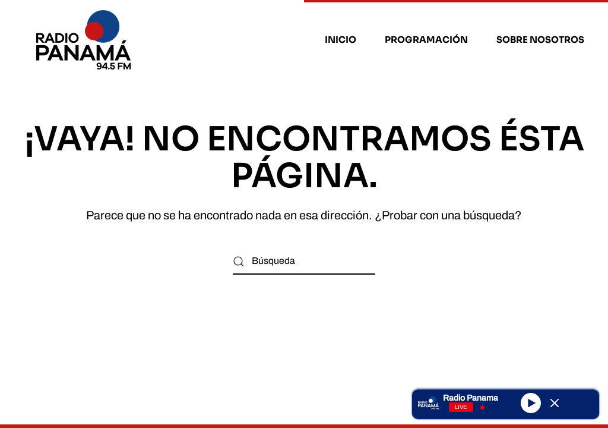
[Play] (531, 402)
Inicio (340, 39)
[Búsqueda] (304, 261)
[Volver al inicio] (85, 40)
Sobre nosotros (540, 39)
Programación (426, 39)
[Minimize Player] (554, 403)
